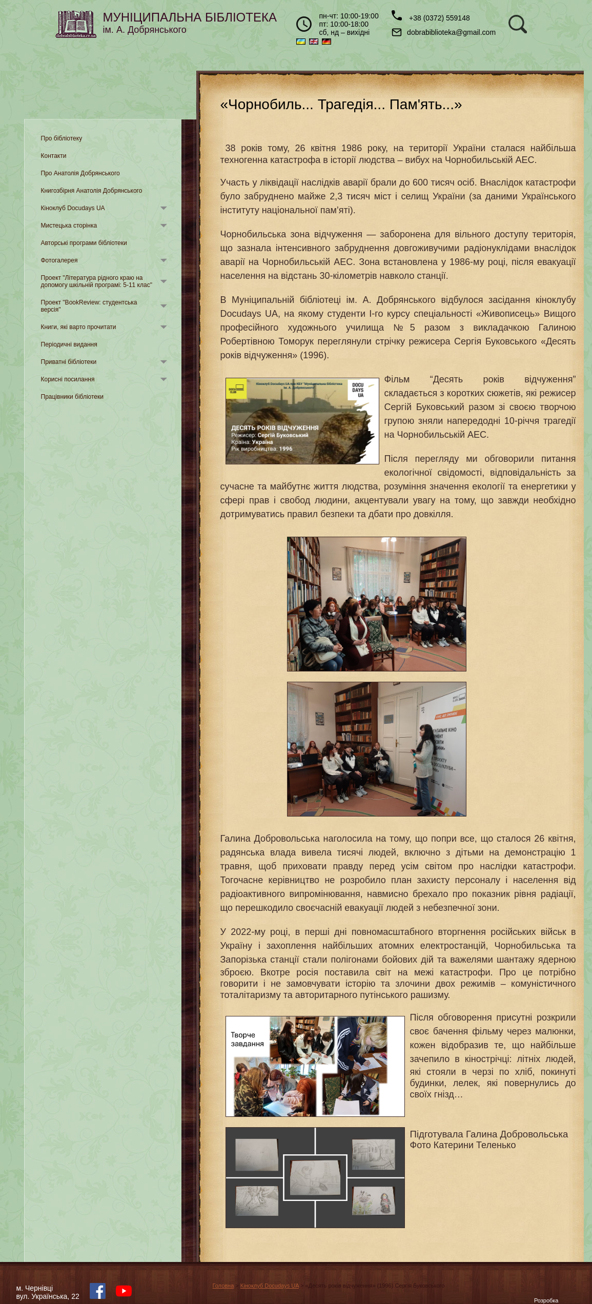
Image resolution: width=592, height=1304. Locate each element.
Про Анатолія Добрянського (80, 173)
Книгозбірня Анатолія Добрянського (91, 190)
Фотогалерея (59, 260)
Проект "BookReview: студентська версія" (89, 306)
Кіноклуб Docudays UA (73, 208)
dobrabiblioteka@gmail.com (444, 32)
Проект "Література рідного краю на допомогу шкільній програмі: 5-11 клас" (96, 281)
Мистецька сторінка (69, 225)
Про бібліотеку (62, 138)
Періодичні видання (69, 344)
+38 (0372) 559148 (431, 16)
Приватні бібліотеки (69, 361)
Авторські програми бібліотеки (84, 243)
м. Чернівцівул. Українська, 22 (47, 1292)
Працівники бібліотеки (72, 396)
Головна (223, 1285)
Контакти (54, 155)
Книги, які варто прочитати (78, 327)
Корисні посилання (68, 379)
